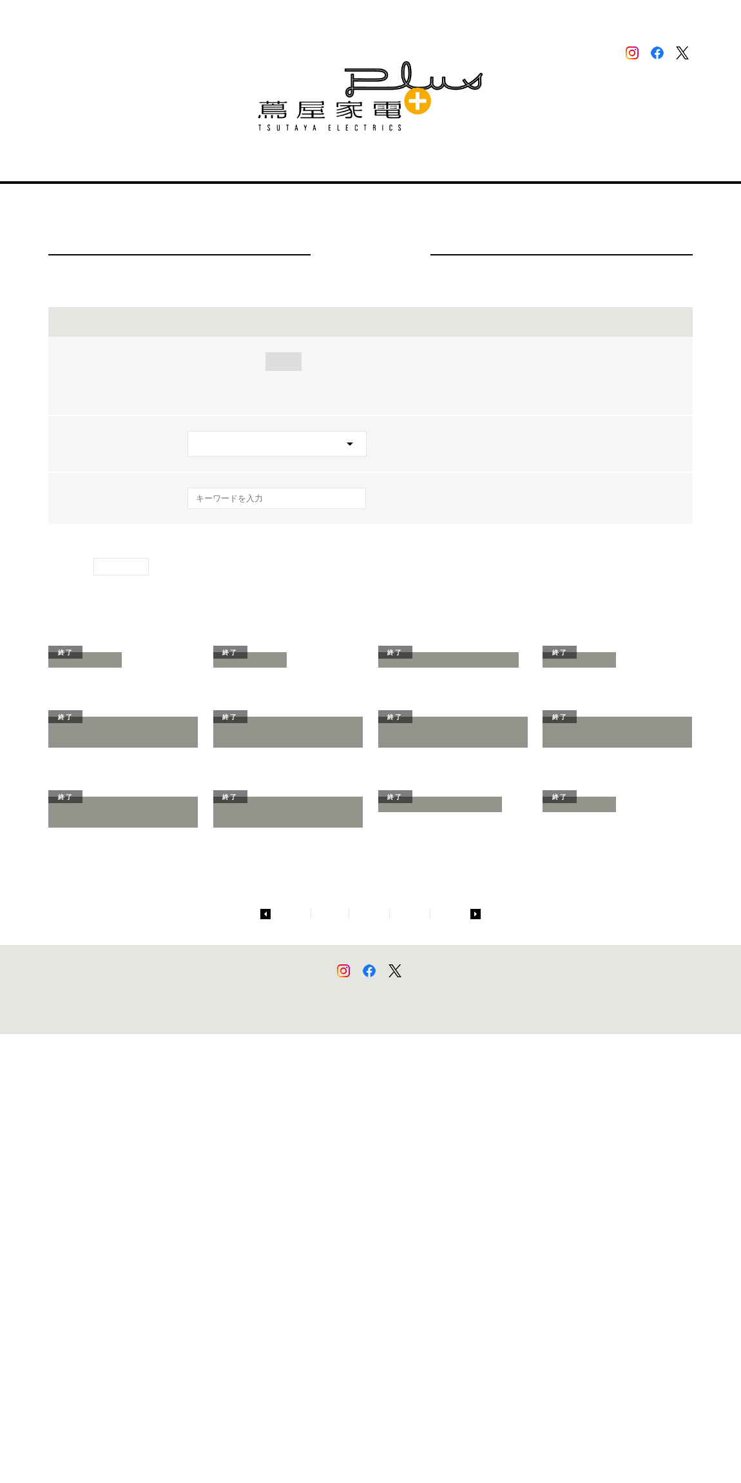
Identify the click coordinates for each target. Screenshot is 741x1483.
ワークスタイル (223, 378)
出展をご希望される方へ (469, 164)
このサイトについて (208, 1451)
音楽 (331, 361)
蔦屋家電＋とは (214, 164)
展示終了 (262, 394)
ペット (443, 378)
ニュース (384, 164)
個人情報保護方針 (270, 1451)
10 (411, 1363)
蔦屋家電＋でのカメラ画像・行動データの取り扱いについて (385, 1451)
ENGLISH (637, 16)
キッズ (449, 361)
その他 (205, 394)
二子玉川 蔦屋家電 (574, 164)
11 (449, 1363)
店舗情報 (147, 164)
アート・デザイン (586, 361)
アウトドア (382, 378)
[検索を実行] (348, 502)
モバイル (507, 361)
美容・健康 (388, 361)
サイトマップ (150, 1451)
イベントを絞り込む (370, 322)
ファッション (307, 378)
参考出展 (626, 378)
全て (201, 361)
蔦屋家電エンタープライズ (511, 1451)
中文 (680, 17)
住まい (283, 361)
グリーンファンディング (532, 378)
